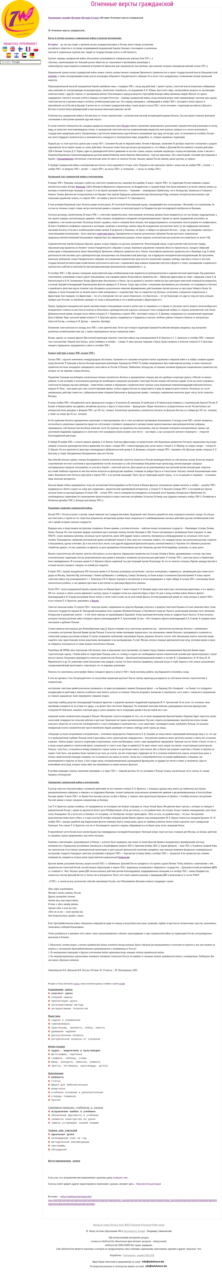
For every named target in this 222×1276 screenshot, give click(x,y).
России (125, 125)
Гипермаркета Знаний (134, 1231)
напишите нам (120, 1177)
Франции (80, 186)
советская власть (106, 233)
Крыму (95, 600)
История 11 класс (90, 17)
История (76, 17)
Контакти (146, 1225)
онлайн (122, 984)
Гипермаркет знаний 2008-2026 (138, 1255)
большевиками (65, 158)
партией (52, 76)
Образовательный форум (148, 1184)
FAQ (127, 1225)
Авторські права (101, 1225)
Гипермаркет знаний (59, 17)
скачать (76, 984)
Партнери (135, 1225)
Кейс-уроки (158, 1225)
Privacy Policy (117, 1225)
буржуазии (124, 857)
